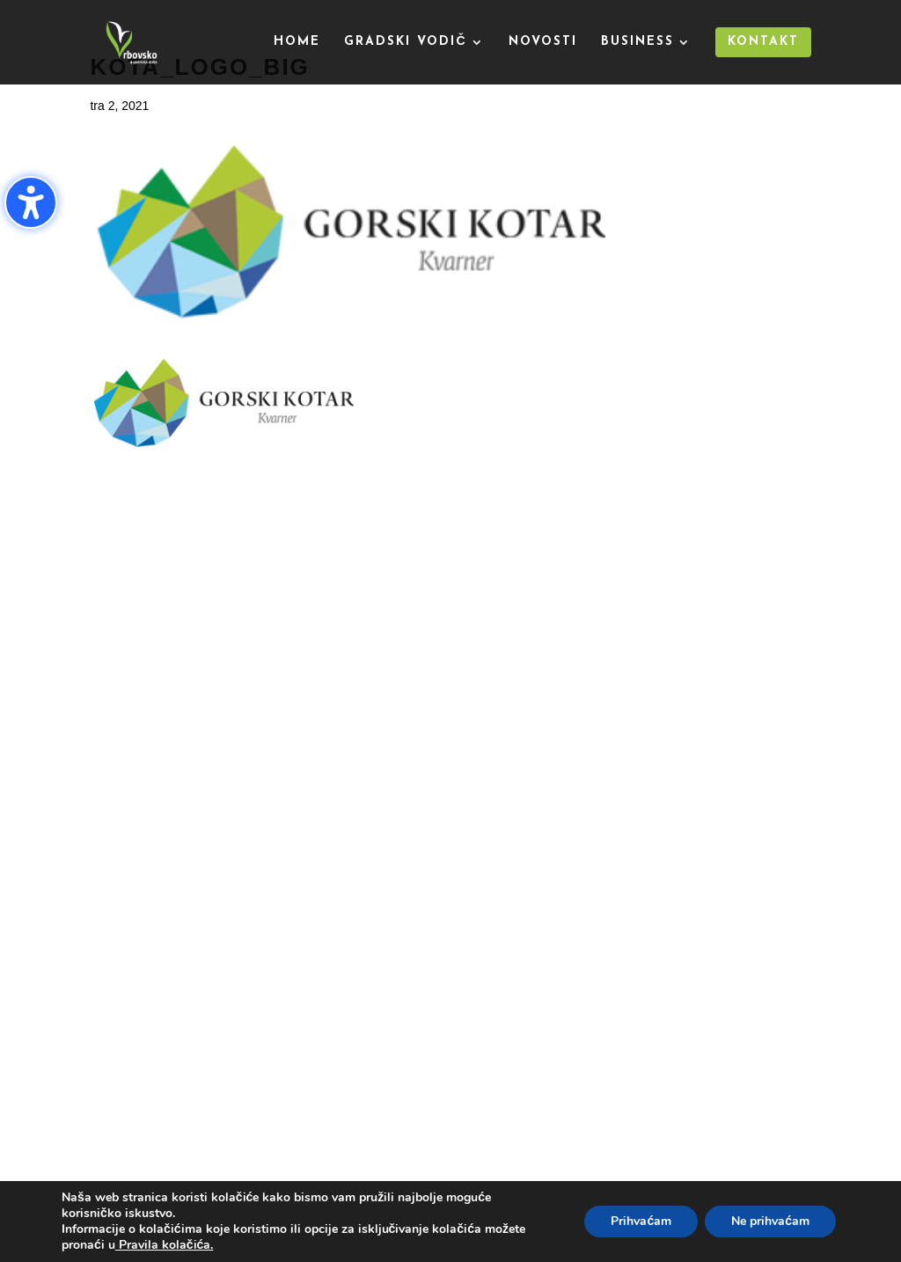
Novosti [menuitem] (543, 42)
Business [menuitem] (637, 42)
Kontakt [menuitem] (763, 41)
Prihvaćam (641, 1221)
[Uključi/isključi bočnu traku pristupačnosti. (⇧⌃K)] (30, 202)
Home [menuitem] (297, 42)
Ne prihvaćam (770, 1221)
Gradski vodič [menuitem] (405, 42)
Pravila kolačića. (164, 1244)
